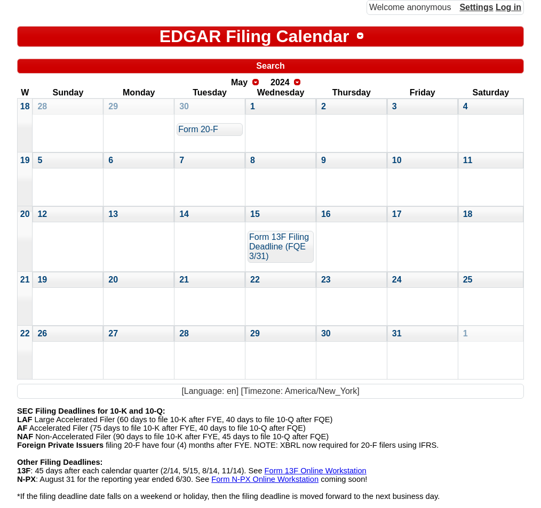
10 (397, 160)
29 (113, 106)
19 (25, 160)
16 (326, 214)
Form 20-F (198, 129)
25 (468, 279)
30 (184, 106)
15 (255, 214)
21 (25, 279)
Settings (476, 7)
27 (113, 333)
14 (184, 214)
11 (468, 160)
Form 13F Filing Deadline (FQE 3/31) (279, 246)
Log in (508, 7)
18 (25, 106)
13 (113, 214)
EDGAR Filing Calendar (254, 36)
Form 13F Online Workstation (316, 470)
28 (42, 106)
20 (25, 214)
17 (397, 214)
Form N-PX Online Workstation (265, 479)
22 (255, 279)
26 (42, 333)
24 (397, 279)
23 (326, 279)
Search (270, 65)
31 (397, 333)
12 (42, 214)
